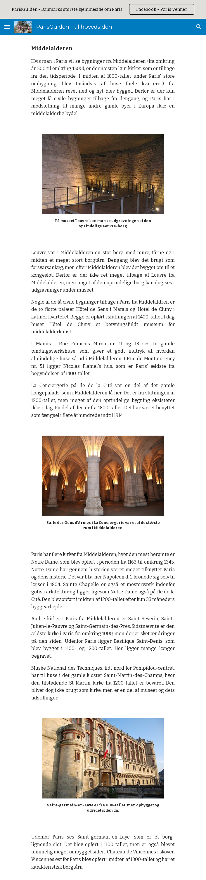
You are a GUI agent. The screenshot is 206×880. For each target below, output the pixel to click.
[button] (7, 27)
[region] (103, 9)
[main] (103, 81)
